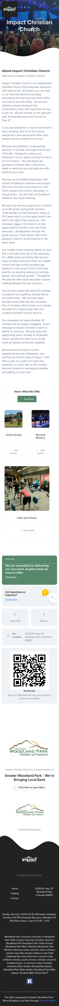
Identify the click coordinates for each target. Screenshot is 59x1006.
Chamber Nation (47, 1000)
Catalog (15, 893)
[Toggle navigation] (54, 9)
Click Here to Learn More (29, 787)
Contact (15, 898)
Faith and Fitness (27, 517)
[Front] (10, 9)
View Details (13, 452)
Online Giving (13, 434)
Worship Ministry (40, 436)
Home (15, 888)
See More (27, 399)
